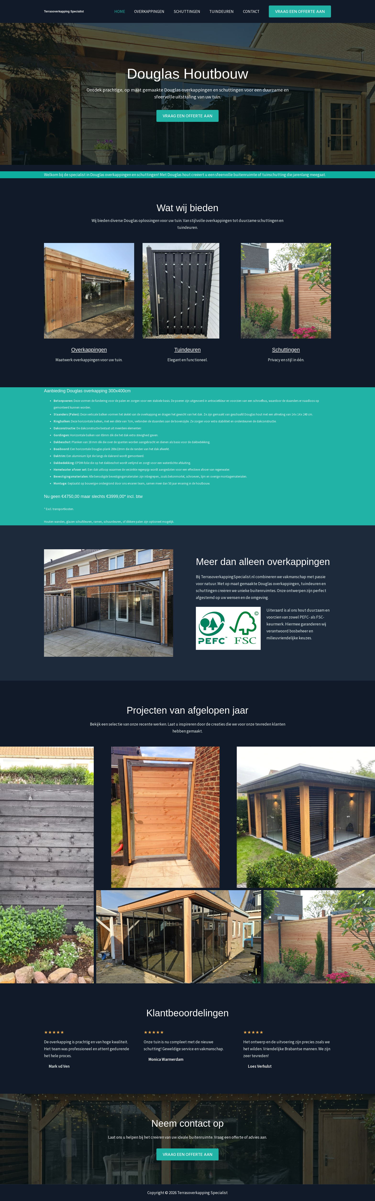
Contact (251, 11)
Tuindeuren (223, 11)
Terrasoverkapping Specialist (64, 11)
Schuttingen (189, 11)
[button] (300, 11)
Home (124, 11)
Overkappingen (153, 11)
